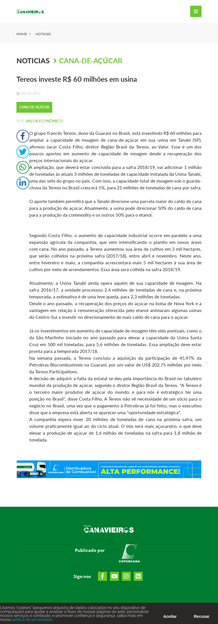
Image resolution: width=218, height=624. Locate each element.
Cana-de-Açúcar (90, 60)
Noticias (43, 34)
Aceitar (170, 617)
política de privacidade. (32, 620)
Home (21, 34)
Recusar (201, 617)
